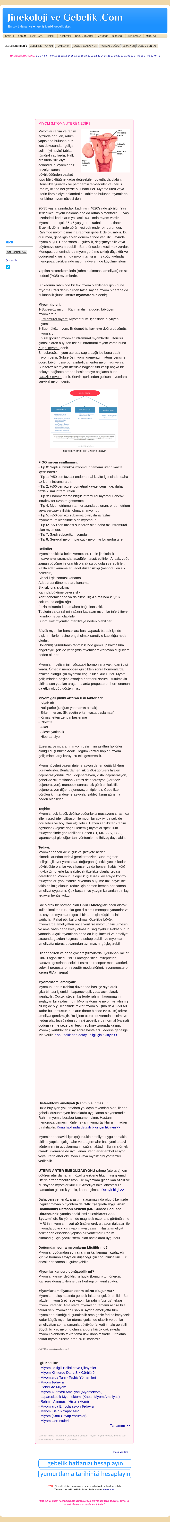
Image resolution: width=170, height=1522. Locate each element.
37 (145, 55)
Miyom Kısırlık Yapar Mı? (59, 1411)
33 (132, 55)
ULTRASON (117, 36)
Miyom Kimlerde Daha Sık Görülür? (67, 1372)
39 (152, 55)
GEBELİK (9, 36)
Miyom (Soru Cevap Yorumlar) (63, 1416)
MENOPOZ (103, 36)
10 (55, 55)
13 (65, 55)
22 (95, 55)
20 (89, 55)
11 (59, 55)
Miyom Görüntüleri (54, 1421)
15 (72, 55)
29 (118, 55)
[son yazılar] (12, 260)
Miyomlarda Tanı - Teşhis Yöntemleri (68, 1377)
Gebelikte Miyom (53, 1387)
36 (142, 55)
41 (158, 55)
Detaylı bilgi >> (112, 1190)
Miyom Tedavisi (52, 1382)
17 (79, 55)
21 (92, 55)
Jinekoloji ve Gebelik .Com (65, 17)
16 (75, 55)
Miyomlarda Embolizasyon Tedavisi (67, 1406)
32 (129, 55)
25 (105, 55)
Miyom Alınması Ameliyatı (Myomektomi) (71, 1392)
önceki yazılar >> (121, 1452)
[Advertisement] (59, 86)
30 (122, 55)
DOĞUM (22, 36)
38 (148, 55)
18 (82, 55)
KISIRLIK (51, 36)
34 (135, 55)
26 (108, 55)
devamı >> (108, 1489)
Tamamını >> (120, 1425)
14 (69, 55)
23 (99, 55)
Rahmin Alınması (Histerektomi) (64, 1401)
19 (85, 55)
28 (115, 55)
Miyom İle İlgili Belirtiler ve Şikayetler (68, 1368)
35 (138, 55)
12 (62, 55)
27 (112, 55)
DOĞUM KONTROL (84, 36)
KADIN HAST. (36, 36)
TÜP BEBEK (65, 36)
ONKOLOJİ (151, 36)
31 (125, 55)
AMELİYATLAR (134, 36)
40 (155, 55)
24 (102, 55)
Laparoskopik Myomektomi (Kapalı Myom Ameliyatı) (80, 1397)
